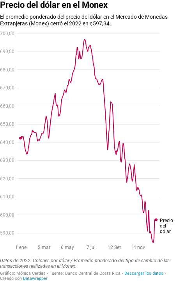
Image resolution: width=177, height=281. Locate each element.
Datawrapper (35, 278)
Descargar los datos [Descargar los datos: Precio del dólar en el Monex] (143, 273)
